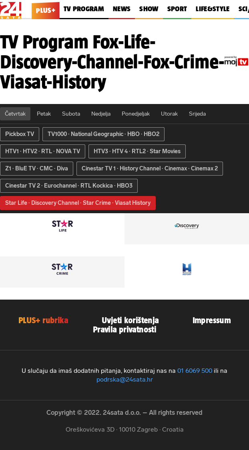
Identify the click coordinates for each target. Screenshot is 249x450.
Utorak (169, 113)
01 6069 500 (194, 370)
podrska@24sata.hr (124, 379)
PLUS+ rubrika (43, 320)
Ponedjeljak (136, 113)
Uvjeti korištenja (130, 320)
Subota (71, 113)
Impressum (212, 320)
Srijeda (197, 113)
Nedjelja (100, 113)
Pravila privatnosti (124, 329)
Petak (44, 113)
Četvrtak (15, 113)
